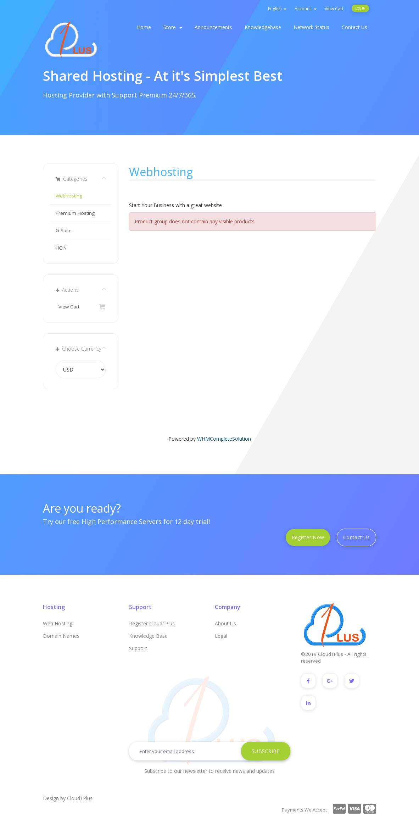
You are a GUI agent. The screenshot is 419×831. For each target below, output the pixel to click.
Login (360, 8)
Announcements (213, 27)
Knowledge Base (148, 635)
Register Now (308, 537)
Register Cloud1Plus (152, 623)
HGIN (61, 248)
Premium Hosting (75, 213)
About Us (225, 623)
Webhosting (69, 196)
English (277, 9)
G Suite (64, 230)
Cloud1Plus (80, 797)
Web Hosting (57, 623)
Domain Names (61, 635)
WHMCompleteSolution (224, 438)
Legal (221, 635)
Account (306, 9)
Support (138, 648)
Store (172, 27)
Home (144, 27)
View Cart (334, 9)
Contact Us (354, 27)
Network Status (311, 27)
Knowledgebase (263, 27)
